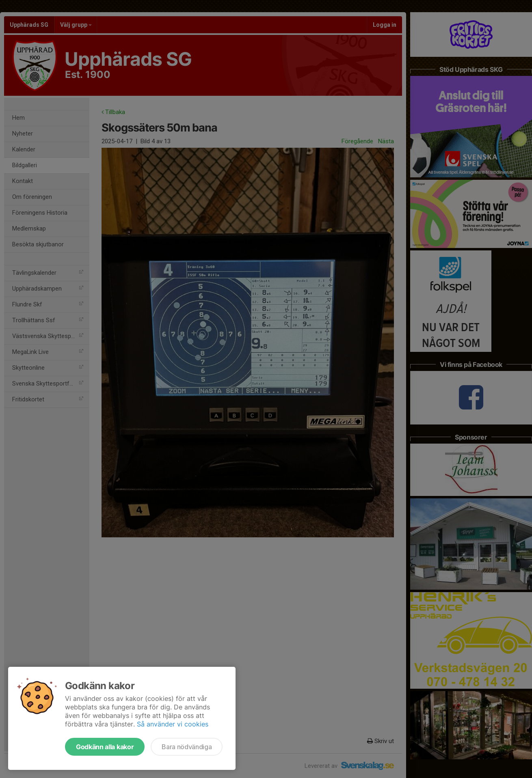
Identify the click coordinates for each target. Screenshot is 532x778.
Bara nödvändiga (187, 747)
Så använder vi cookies (172, 724)
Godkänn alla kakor (105, 747)
